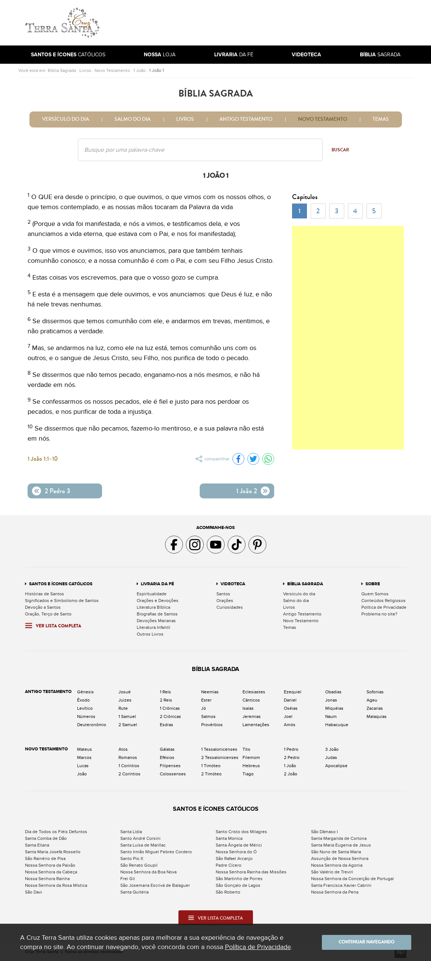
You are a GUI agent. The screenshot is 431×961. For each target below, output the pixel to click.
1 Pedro (291, 749)
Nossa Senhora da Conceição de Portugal (352, 878)
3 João (332, 749)
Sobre (372, 584)
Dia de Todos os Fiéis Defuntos (56, 831)
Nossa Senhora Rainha (47, 878)
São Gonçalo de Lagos (238, 885)
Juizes (124, 700)
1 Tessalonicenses (219, 749)
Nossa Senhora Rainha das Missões (251, 872)
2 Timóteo (211, 773)
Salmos (208, 716)
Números (86, 716)
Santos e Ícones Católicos (60, 584)
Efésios (167, 757)
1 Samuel (127, 716)
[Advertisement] (266, 23)
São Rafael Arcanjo (234, 858)
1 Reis (165, 691)
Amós (289, 724)
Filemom (251, 757)
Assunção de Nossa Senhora (339, 858)
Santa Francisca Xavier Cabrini (341, 885)
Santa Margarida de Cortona (339, 838)
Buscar (340, 149)
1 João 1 (156, 70)
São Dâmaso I (324, 831)
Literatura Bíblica (153, 607)
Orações (224, 600)
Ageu (372, 700)
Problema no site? (379, 614)
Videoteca (233, 584)
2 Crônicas (170, 716)
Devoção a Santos (43, 607)
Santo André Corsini (140, 838)
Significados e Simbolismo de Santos (62, 600)
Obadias (333, 691)
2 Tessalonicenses (219, 757)
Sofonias (375, 691)
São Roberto (228, 892)
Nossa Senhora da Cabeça (51, 872)
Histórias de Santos (44, 593)
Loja (159, 54)
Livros (85, 70)
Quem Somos (375, 593)
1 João (139, 70)
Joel (288, 716)
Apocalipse (336, 765)
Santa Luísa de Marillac (143, 845)
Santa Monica (229, 838)
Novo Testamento (112, 70)
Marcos (84, 757)
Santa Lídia (131, 831)
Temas (381, 119)
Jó (203, 708)
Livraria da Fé (157, 584)
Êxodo (83, 700)
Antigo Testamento (245, 119)
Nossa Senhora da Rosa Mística (56, 885)
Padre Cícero (228, 865)
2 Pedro (292, 757)
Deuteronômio (91, 724)
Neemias (210, 691)
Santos (223, 593)
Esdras (166, 724)
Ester (206, 700)
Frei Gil (127, 878)
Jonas (331, 700)
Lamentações (256, 724)
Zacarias (375, 708)
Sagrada (380, 54)
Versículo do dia (65, 119)
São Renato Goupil (139, 865)
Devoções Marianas (156, 620)
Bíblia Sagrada (62, 70)
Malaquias (377, 716)
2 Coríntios (129, 773)
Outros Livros (150, 634)
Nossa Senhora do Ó (236, 851)
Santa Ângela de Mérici (239, 845)
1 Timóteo (211, 765)
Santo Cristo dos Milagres (241, 831)
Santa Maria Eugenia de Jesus (341, 845)
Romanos (127, 757)
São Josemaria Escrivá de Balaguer (155, 885)
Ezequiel (292, 691)
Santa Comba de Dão (46, 838)
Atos (123, 749)
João (82, 773)
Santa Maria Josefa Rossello (52, 851)
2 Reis (166, 700)
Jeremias (252, 716)
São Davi (33, 892)
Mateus (84, 749)
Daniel (290, 700)
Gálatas (167, 749)
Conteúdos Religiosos (383, 600)
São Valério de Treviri (332, 872)
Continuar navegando (366, 942)
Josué (124, 691)
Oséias (291, 708)
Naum (331, 716)
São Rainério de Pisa (45, 858)
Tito (246, 749)
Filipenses (170, 765)
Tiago (248, 773)
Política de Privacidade (383, 607)
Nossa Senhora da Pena (334, 892)
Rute (123, 708)
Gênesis (85, 691)
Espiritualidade (152, 593)
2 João (290, 773)
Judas (331, 757)
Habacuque (336, 724)
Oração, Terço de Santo (48, 614)
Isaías (248, 708)
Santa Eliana (37, 845)
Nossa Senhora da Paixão (50, 865)
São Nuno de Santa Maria (336, 851)
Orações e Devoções (157, 600)
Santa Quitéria (134, 892)
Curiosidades (229, 607)
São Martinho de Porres (239, 878)
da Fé (233, 54)
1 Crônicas (170, 708)
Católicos (68, 54)
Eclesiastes (254, 691)
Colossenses (173, 773)
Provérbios (212, 724)
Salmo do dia (132, 119)
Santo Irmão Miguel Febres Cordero (156, 851)
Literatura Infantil (153, 627)
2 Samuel (127, 724)
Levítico (85, 708)
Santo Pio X (131, 858)
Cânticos (251, 700)
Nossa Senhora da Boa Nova (148, 872)
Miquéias (334, 708)
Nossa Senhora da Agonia (336, 865)
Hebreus (251, 765)
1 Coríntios (128, 765)
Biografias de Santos (157, 614)
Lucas (83, 765)
